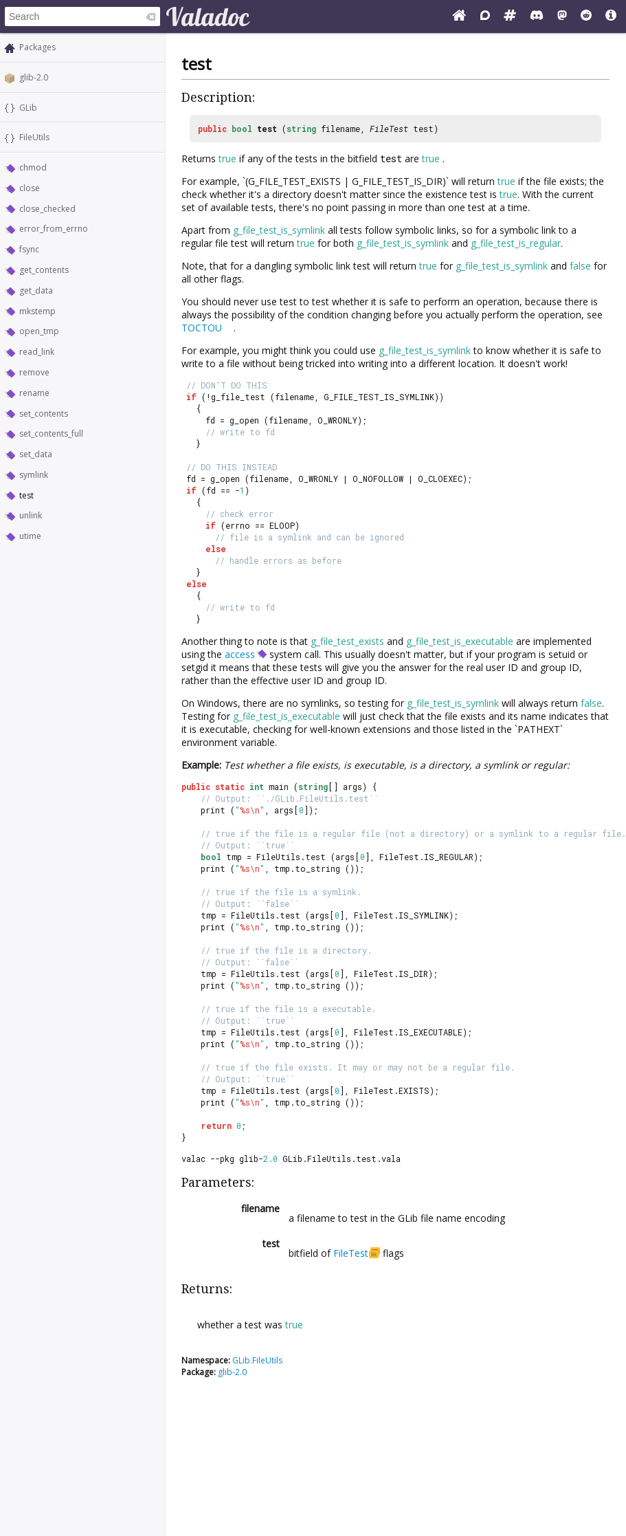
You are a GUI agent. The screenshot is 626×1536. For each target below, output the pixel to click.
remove (34, 372)
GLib (28, 107)
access (240, 654)
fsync (29, 249)
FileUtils (34, 137)
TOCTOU (201, 327)
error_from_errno (53, 228)
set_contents (43, 413)
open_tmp (39, 331)
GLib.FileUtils (257, 1360)
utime (30, 536)
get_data (36, 290)
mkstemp (37, 311)
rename (34, 393)
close (29, 188)
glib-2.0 (33, 77)
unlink (30, 515)
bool (242, 128)
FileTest (389, 128)
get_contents (44, 270)
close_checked (47, 209)
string (301, 128)
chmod (33, 167)
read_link (36, 352)
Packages (37, 47)
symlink (33, 475)
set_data (35, 454)
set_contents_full (51, 433)
